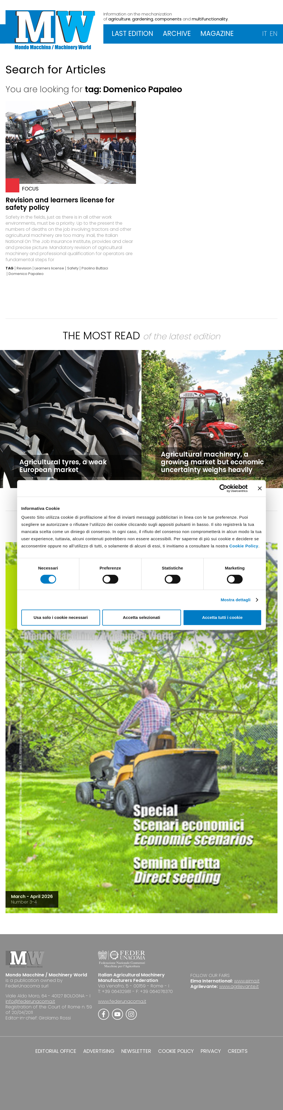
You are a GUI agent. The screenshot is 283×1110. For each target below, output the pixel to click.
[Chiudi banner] (260, 488)
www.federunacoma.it (122, 1001)
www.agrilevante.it (239, 986)
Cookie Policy (243, 546)
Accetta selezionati (141, 617)
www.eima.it (247, 981)
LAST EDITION (132, 33)
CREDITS (238, 1051)
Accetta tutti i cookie (222, 617)
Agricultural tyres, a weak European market (63, 465)
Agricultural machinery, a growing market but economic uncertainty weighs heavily (212, 462)
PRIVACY (211, 1051)
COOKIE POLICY (176, 1051)
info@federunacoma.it (30, 1001)
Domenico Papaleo (26, 274)
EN (273, 33)
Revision (24, 268)
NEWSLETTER (136, 1051)
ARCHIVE (177, 33)
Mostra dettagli (235, 599)
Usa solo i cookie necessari (61, 617)
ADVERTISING (98, 1051)
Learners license (49, 268)
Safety (72, 268)
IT (264, 33)
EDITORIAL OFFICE (55, 1051)
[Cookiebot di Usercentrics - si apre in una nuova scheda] (223, 488)
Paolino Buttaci (95, 268)
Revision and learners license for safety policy (60, 203)
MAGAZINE (217, 33)
